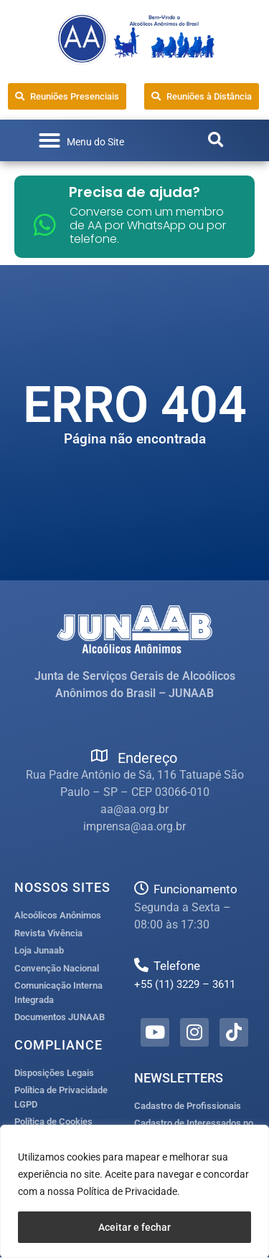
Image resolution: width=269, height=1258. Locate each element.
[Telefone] (141, 965)
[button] (81, 140)
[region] (134, 1191)
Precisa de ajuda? (134, 192)
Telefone (177, 966)
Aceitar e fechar (134, 1227)
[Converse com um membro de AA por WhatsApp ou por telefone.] (44, 224)
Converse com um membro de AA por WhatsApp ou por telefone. (148, 225)
